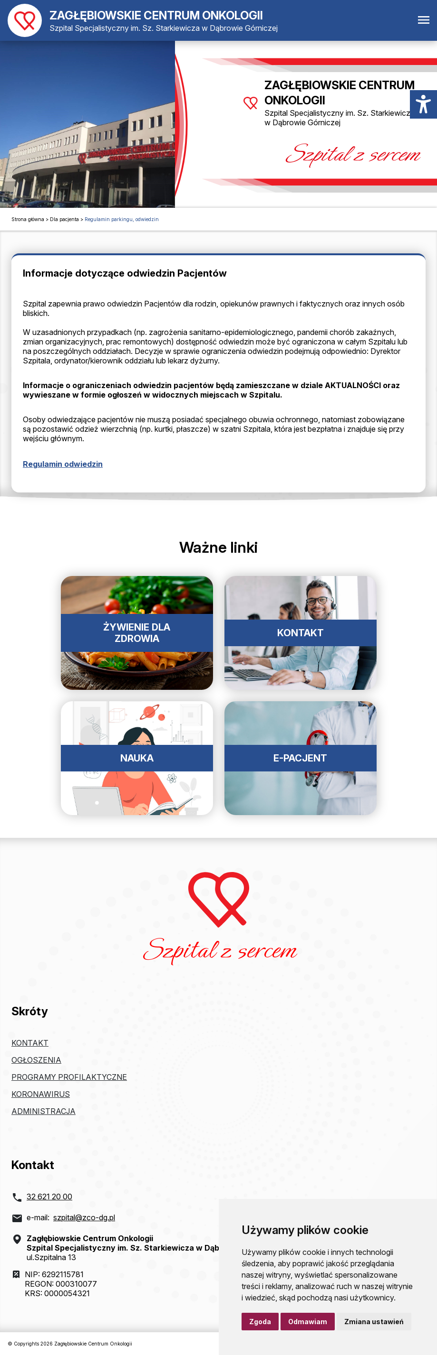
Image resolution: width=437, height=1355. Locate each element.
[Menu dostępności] (423, 104)
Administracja (43, 1111)
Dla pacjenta (64, 219)
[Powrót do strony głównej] (143, 20)
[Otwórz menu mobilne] (423, 20)
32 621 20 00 (49, 1196)
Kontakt (30, 1043)
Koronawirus (40, 1094)
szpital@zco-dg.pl (84, 1217)
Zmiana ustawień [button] (374, 1322)
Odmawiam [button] (307, 1322)
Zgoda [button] (260, 1322)
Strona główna (27, 219)
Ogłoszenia (36, 1060)
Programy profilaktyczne (69, 1077)
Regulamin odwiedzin (63, 464)
